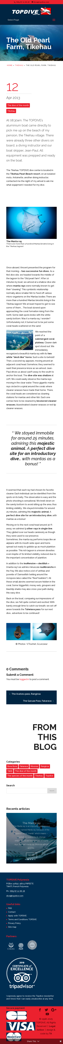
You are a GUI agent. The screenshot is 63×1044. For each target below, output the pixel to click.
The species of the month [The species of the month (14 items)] (19, 776)
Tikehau (19, 65)
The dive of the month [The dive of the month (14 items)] (25, 771)
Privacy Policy (14, 923)
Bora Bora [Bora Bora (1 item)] (12, 766)
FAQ (10, 908)
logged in (24, 679)
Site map (12, 927)
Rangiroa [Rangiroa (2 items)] (45, 766)
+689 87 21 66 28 (17, 891)
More (31, 858)
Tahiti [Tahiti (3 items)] (9, 771)
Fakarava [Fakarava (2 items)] (24, 766)
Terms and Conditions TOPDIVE (22, 919)
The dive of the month (18, 105)
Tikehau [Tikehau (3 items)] (39, 776)
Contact (12, 912)
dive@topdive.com (14, 896)
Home (9, 65)
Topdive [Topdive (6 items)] (49, 776)
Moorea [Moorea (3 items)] (34, 766)
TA (50, 1033)
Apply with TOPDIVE (17, 916)
